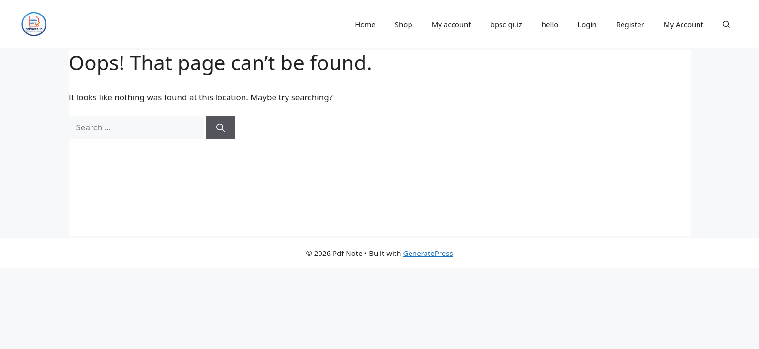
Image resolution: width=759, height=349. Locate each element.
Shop (403, 24)
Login (586, 24)
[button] (726, 24)
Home (365, 24)
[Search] (220, 127)
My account (451, 24)
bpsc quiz (506, 24)
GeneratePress (428, 253)
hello (550, 24)
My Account (683, 24)
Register (630, 24)
